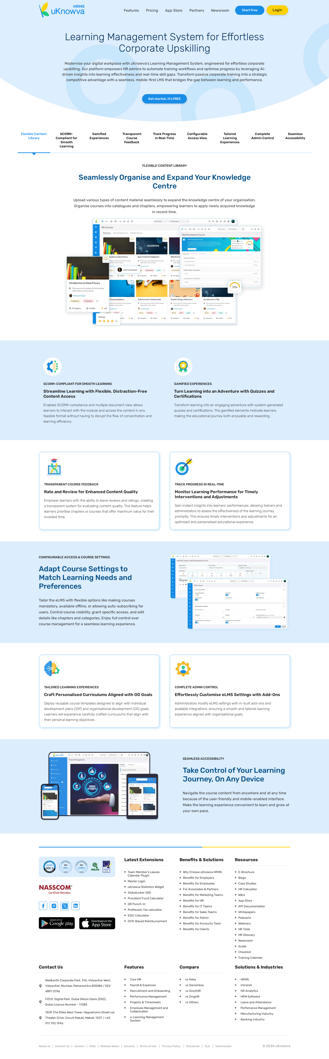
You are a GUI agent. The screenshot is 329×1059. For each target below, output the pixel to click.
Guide (242, 946)
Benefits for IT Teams (197, 906)
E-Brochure (246, 872)
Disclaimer (193, 1046)
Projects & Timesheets (145, 1002)
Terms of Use (148, 1046)
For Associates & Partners (201, 889)
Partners (196, 10)
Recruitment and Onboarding (150, 991)
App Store (173, 10)
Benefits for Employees (199, 883)
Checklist (244, 952)
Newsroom (220, 10)
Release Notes (110, 1046)
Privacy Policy (171, 1046)
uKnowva (283, 1046)
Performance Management (148, 996)
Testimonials (223, 1046)
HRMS (245, 979)
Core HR (135, 979)
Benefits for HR (193, 900)
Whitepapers (246, 912)
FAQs (92, 1046)
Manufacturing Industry (257, 1013)
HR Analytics (249, 991)
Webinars (244, 923)
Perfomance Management (258, 1008)
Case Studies (247, 883)
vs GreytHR (193, 991)
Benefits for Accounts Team (202, 923)
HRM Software (250, 996)
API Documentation (251, 906)
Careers (79, 1046)
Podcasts (244, 917)
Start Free (249, 10)
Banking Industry (253, 1019)
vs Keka (190, 979)
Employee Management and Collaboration (149, 1009)
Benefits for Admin (196, 917)
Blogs (242, 877)
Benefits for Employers (198, 877)
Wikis (241, 895)
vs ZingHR (192, 996)
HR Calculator (247, 889)
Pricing (152, 10)
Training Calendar (250, 957)
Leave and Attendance (256, 1002)
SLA (207, 1046)
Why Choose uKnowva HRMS (202, 872)
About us (44, 1046)
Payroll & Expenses (143, 985)
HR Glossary (246, 935)
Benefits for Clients (196, 929)
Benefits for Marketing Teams (203, 895)
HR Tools (244, 929)
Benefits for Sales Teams (200, 912)
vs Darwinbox (194, 985)
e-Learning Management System (147, 1018)
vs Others (192, 1002)
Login (277, 10)
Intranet (246, 985)
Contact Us (62, 1046)
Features (131, 10)
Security (129, 1046)
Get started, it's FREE (164, 99)
